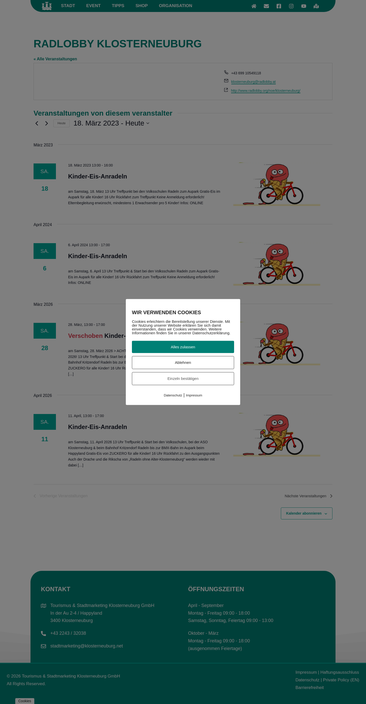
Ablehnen (183, 362)
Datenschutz (173, 395)
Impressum (194, 395)
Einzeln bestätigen (183, 378)
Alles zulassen (183, 346)
